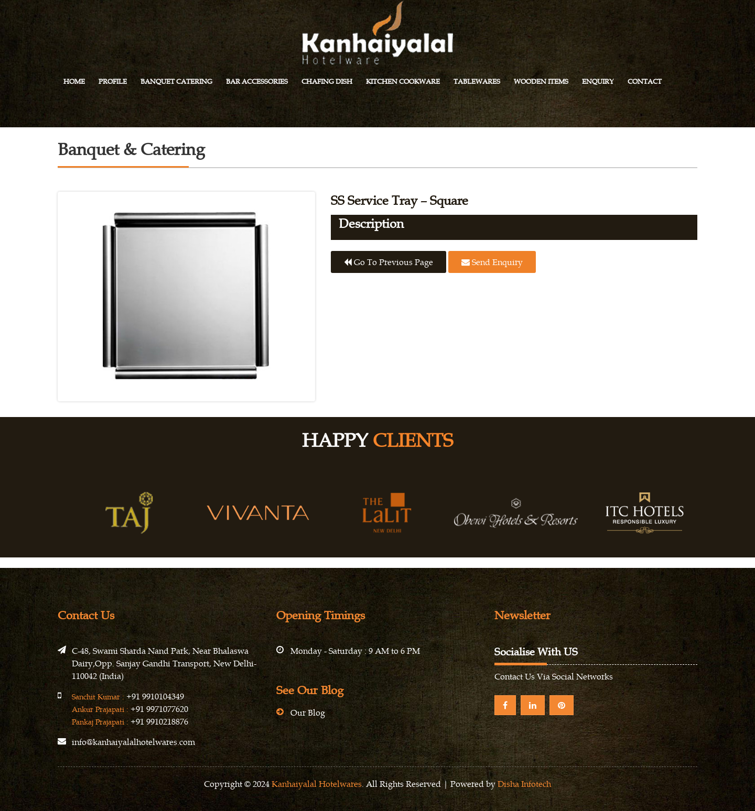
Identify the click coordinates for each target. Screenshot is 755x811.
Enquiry (598, 81)
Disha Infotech (524, 784)
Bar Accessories (257, 81)
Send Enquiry (492, 262)
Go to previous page (388, 262)
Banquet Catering (176, 81)
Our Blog (307, 712)
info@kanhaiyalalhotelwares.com (133, 742)
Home (74, 81)
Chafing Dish (326, 81)
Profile (113, 81)
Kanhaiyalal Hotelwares (317, 784)
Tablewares (477, 81)
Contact (645, 81)
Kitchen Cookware (403, 81)
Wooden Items (541, 81)
